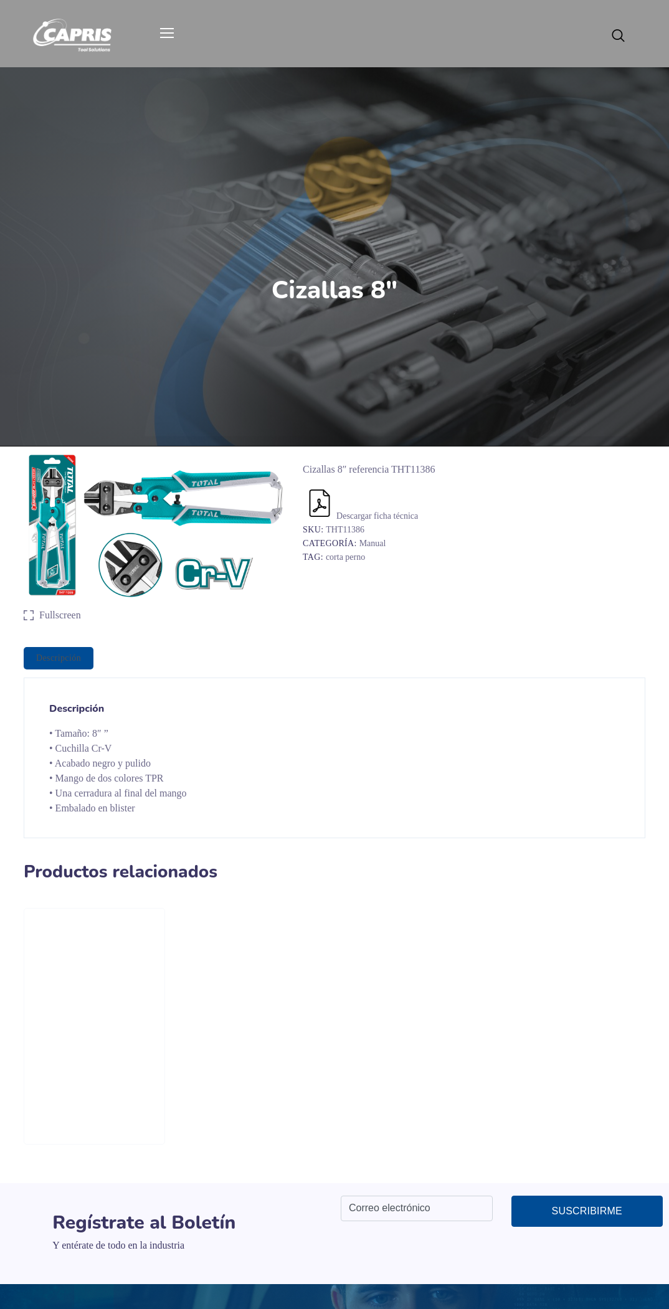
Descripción (58, 658)
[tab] (58, 658)
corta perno (345, 557)
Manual (372, 543)
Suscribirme (587, 1211)
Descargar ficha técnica (362, 516)
